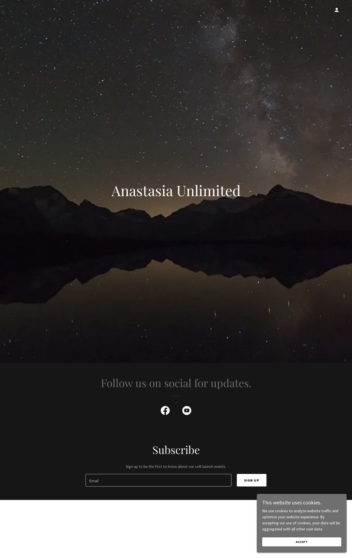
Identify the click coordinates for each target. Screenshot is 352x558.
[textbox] (158, 480)
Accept (302, 542)
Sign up (251, 480)
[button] (336, 9)
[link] (165, 411)
